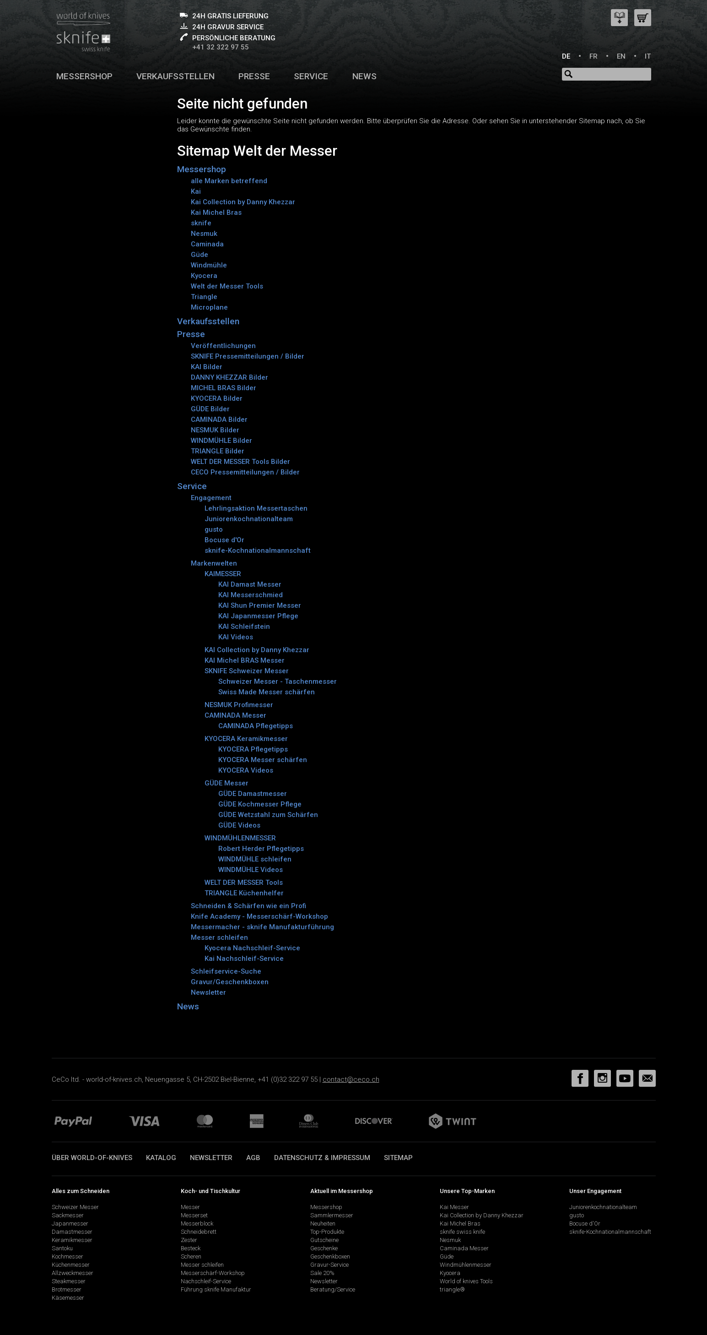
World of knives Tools (466, 1281)
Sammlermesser (331, 1215)
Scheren (191, 1256)
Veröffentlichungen (223, 346)
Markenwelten (214, 563)
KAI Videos (235, 637)
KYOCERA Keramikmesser (246, 739)
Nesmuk (204, 233)
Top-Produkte (327, 1231)
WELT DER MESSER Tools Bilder (240, 462)
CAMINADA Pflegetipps (255, 726)
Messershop (84, 76)
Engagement (211, 498)
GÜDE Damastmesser (252, 794)
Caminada (207, 244)
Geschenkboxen (330, 1256)
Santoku (62, 1248)
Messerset (194, 1215)
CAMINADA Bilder (219, 419)
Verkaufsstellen (175, 76)
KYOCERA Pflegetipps (253, 749)
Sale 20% (322, 1273)
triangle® (452, 1289)
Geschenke (324, 1248)
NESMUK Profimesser (239, 705)
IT (648, 56)
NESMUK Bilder (215, 430)
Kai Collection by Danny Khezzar (243, 202)
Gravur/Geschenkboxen (230, 982)
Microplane (209, 307)
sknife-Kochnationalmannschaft (258, 550)
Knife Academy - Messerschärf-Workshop (259, 916)
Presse (254, 76)
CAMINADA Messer (235, 715)
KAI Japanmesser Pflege (258, 616)
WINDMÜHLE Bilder (221, 440)
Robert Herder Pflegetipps (261, 849)
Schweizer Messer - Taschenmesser (277, 681)
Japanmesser (70, 1223)
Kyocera (204, 276)
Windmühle (209, 265)
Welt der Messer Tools (227, 286)
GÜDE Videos (239, 825)
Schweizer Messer (75, 1207)
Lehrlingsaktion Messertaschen (256, 508)
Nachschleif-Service (206, 1281)
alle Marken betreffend (229, 181)
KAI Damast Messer (249, 584)
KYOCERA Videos (245, 770)
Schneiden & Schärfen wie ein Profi (248, 906)
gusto (214, 529)
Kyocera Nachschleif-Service (252, 948)
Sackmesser (68, 1215)
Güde (199, 255)
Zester (189, 1240)
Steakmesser (69, 1281)
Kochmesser (67, 1256)
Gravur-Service (329, 1264)
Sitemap (398, 1158)
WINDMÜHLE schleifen (254, 859)
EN (621, 56)
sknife (201, 223)
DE (566, 56)
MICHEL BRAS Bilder (223, 388)
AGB (253, 1158)
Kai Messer (454, 1207)
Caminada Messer (464, 1248)
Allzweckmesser (72, 1273)
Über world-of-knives (92, 1158)
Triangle (204, 297)
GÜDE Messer (226, 783)
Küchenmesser (71, 1264)
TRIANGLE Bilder (217, 451)
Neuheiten (322, 1223)
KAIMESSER (223, 574)
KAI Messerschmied (250, 595)
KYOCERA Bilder (217, 398)
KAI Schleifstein (244, 626)
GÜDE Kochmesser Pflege (260, 804)
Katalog (161, 1158)
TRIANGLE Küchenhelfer (244, 893)
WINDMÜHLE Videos (250, 870)
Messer (190, 1207)
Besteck (190, 1248)
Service (311, 76)
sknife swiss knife (462, 1231)
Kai (196, 191)
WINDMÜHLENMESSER (240, 838)
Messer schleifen (219, 937)
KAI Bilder (206, 367)
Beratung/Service (332, 1289)
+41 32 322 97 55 (220, 47)
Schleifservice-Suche (226, 971)
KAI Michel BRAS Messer (245, 660)
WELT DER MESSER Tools (244, 882)
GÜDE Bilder (210, 409)
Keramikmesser (72, 1240)
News (364, 76)
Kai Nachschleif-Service (244, 958)
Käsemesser (68, 1297)
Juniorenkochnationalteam (249, 519)
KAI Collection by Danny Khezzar (257, 650)
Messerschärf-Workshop (213, 1273)
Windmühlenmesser (465, 1264)
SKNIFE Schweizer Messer (247, 671)
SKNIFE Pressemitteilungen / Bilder (247, 356)
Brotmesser (66, 1289)
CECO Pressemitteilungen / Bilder (245, 472)
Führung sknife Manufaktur (216, 1289)
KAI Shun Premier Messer (259, 605)
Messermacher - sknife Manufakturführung (262, 927)
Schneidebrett (198, 1231)
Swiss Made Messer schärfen (266, 692)
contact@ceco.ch (351, 1079)
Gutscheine (324, 1240)
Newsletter (208, 992)
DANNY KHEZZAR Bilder (229, 377)
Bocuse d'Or (224, 540)
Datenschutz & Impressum (322, 1158)
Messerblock (197, 1223)
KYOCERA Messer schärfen (262, 760)
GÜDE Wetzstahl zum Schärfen (268, 815)
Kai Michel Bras (216, 212)
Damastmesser (72, 1231)
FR (593, 56)
